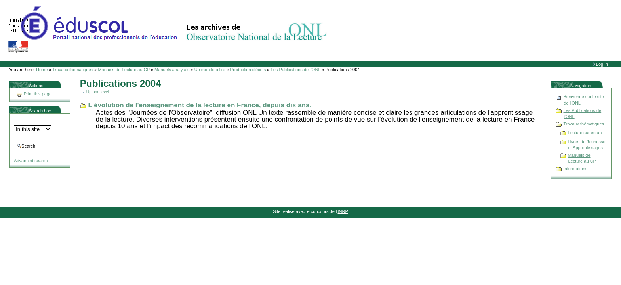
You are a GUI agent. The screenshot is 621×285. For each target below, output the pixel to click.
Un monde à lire (209, 69)
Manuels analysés (171, 69)
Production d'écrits (248, 69)
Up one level (97, 92)
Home (42, 69)
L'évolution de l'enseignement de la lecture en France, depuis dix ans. (200, 105)
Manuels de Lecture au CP (123, 69)
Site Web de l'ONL (169, 29)
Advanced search (31, 160)
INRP (343, 211)
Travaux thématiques (73, 69)
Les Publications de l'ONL (296, 69)
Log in (602, 64)
